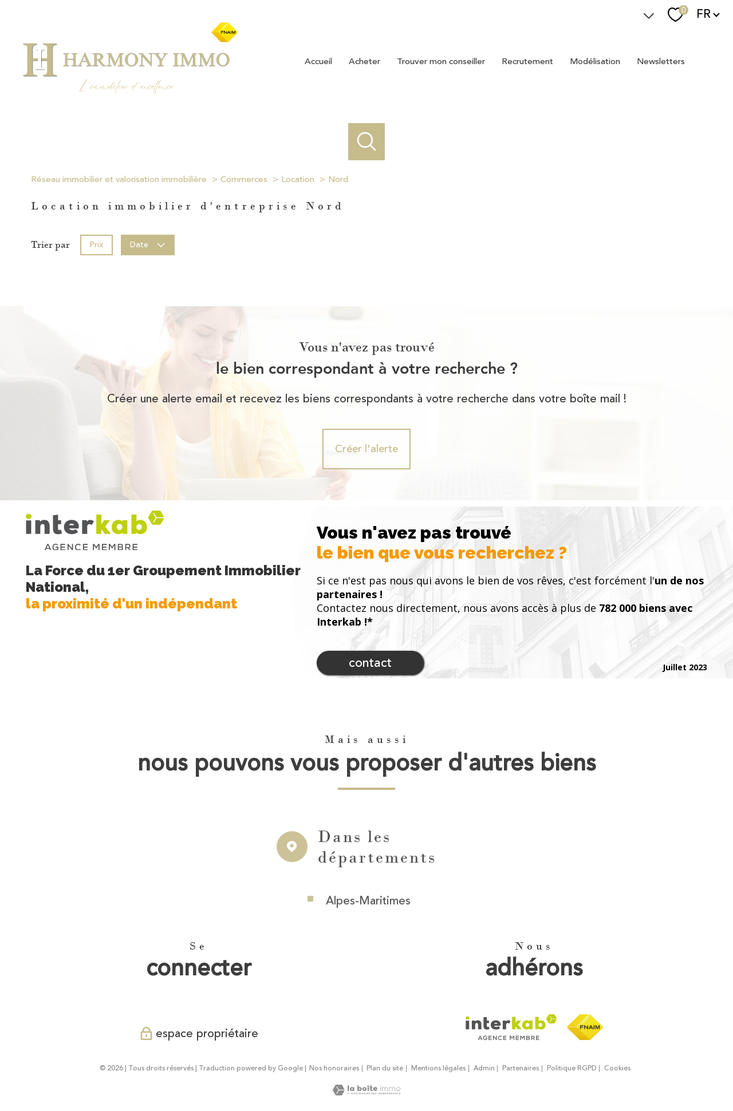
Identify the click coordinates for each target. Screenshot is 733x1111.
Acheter (364, 61)
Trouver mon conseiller (441, 61)
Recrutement (527, 61)
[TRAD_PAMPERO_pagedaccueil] (129, 93)
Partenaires (520, 1068)
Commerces (243, 179)
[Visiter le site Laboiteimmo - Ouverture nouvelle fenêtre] (366, 1092)
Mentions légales (438, 1068)
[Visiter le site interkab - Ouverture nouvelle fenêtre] (511, 1027)
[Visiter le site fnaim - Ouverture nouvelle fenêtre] (585, 1027)
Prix (96, 244)
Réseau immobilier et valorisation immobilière (119, 179)
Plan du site (384, 1068)
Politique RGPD (572, 1068)
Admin (484, 1068)
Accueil (318, 61)
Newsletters (661, 61)
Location (297, 179)
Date (148, 244)
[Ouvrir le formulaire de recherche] (366, 141)
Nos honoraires (334, 1068)
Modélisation (595, 61)
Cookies (617, 1069)
